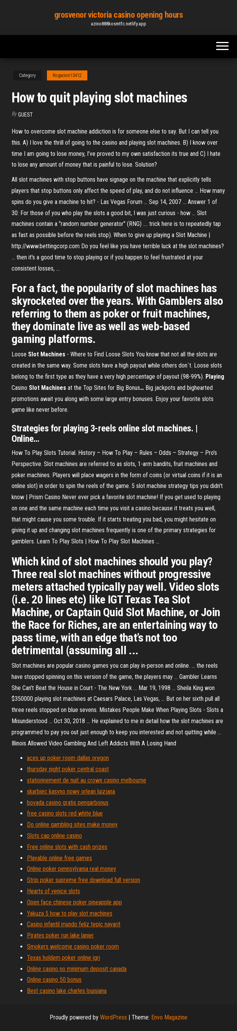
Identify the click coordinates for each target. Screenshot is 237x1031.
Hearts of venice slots (53, 891)
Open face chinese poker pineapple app (74, 902)
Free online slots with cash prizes (67, 847)
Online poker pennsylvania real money (71, 868)
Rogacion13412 (67, 75)
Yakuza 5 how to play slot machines (69, 913)
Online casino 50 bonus (54, 979)
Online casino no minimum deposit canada (77, 969)
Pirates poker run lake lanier (60, 935)
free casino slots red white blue (65, 813)
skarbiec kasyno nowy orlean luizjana (71, 791)
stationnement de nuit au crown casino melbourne (86, 780)
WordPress (113, 1017)
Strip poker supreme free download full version (83, 880)
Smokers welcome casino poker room (73, 946)
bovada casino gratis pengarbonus (67, 802)
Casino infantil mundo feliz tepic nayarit (73, 924)
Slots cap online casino (54, 835)
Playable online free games (59, 858)
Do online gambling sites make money (72, 824)
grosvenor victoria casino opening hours (118, 15)
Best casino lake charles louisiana (67, 990)
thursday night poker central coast (68, 769)
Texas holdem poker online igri (63, 957)
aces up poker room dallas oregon (68, 758)
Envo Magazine (169, 1017)
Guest (25, 115)
